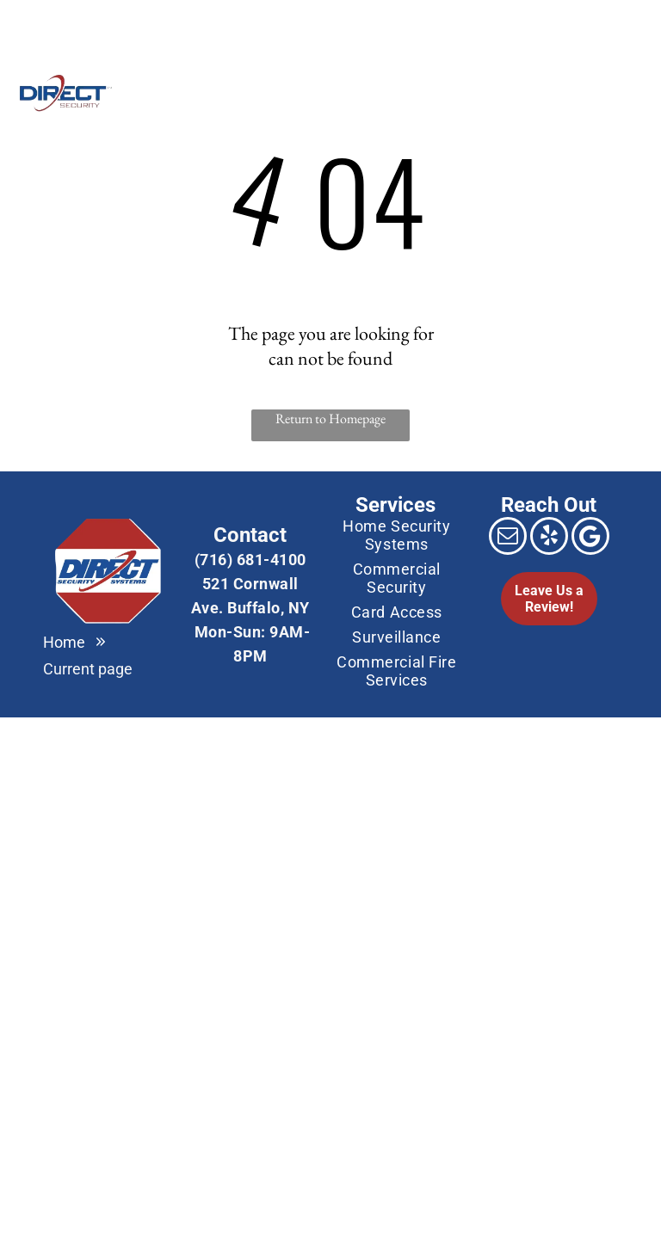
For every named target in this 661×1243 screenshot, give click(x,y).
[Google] (64, 21)
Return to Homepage (330, 418)
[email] (28, 21)
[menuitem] (236, 92)
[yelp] (549, 538)
